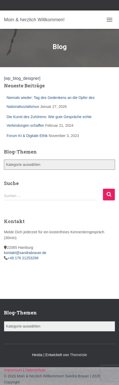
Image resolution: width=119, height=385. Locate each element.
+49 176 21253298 (23, 258)
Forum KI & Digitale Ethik (27, 136)
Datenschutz (35, 370)
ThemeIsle (78, 355)
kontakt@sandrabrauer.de (25, 253)
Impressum (13, 370)
